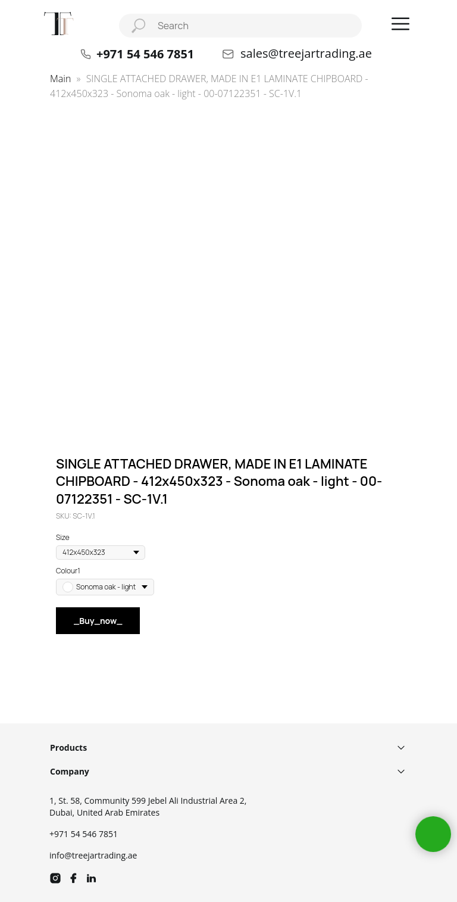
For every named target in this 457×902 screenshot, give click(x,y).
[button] (400, 24)
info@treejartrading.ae (93, 855)
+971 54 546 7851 (83, 833)
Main (60, 78)
